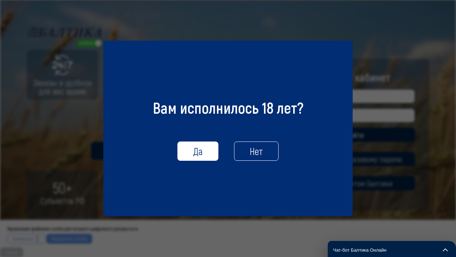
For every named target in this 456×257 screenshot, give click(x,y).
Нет (256, 151)
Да (198, 151)
